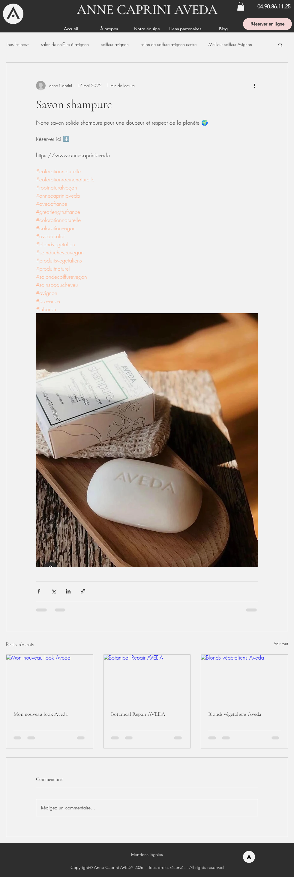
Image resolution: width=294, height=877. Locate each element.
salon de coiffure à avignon (65, 44)
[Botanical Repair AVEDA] (147, 679)
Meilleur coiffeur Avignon (230, 44)
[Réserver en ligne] (267, 24)
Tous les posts (17, 44)
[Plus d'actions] (254, 85)
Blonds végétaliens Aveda (234, 714)
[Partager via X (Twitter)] (53, 591)
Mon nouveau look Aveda (41, 714)
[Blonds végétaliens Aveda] (244, 679)
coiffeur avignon (115, 44)
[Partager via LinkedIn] (68, 591)
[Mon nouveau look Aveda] (49, 679)
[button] (240, 6)
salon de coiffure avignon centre (168, 44)
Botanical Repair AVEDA (138, 714)
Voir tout (281, 643)
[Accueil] (249, 857)
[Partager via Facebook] (39, 591)
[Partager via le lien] (83, 591)
